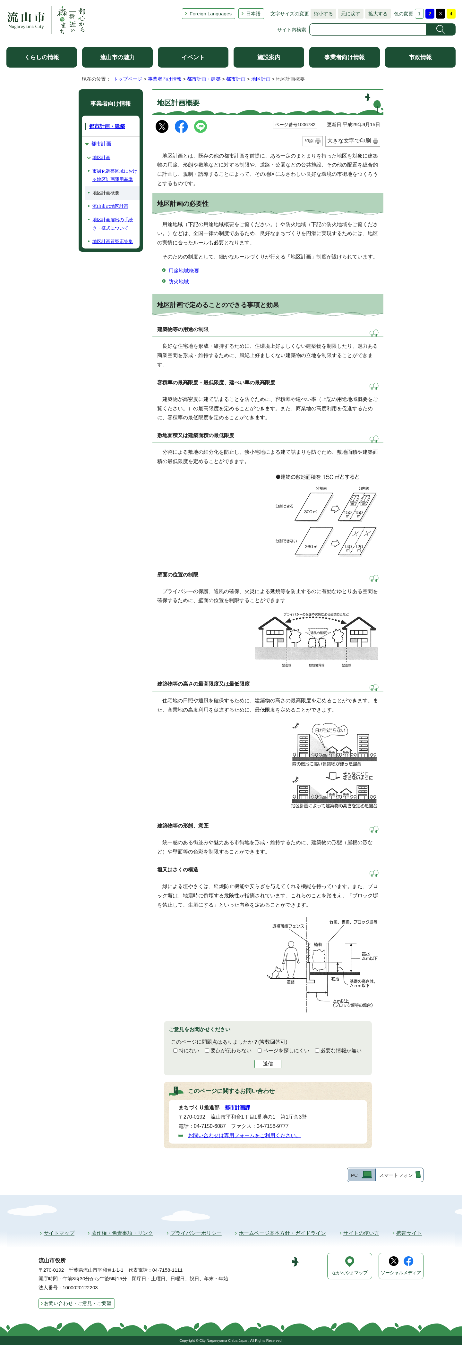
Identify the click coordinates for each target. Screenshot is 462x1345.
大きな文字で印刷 (349, 141)
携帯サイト (409, 1233)
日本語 (253, 13)
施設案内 (268, 57)
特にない (189, 1050)
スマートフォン (396, 1175)
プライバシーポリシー (196, 1233)
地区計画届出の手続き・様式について (112, 224)
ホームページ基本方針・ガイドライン (282, 1233)
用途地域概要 (183, 270)
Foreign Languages (211, 13)
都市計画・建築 (204, 79)
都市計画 (235, 79)
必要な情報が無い (341, 1050)
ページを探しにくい (286, 1050)
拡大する (376, 13)
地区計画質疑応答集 (112, 241)
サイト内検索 (291, 29)
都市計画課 (237, 1107)
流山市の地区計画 (110, 206)
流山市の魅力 (117, 57)
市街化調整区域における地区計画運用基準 (114, 175)
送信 (268, 1063)
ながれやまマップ (350, 1272)
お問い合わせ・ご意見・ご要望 (77, 1303)
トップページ (127, 79)
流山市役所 (52, 1261)
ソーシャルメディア (401, 1272)
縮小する (322, 13)
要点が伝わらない (231, 1050)
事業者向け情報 (344, 57)
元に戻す (349, 13)
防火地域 (178, 281)
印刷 (308, 140)
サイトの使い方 (361, 1233)
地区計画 (260, 79)
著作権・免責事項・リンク (122, 1233)
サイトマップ (59, 1233)
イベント (193, 57)
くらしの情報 (41, 57)
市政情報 (420, 57)
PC (354, 1175)
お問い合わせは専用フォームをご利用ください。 (244, 1135)
